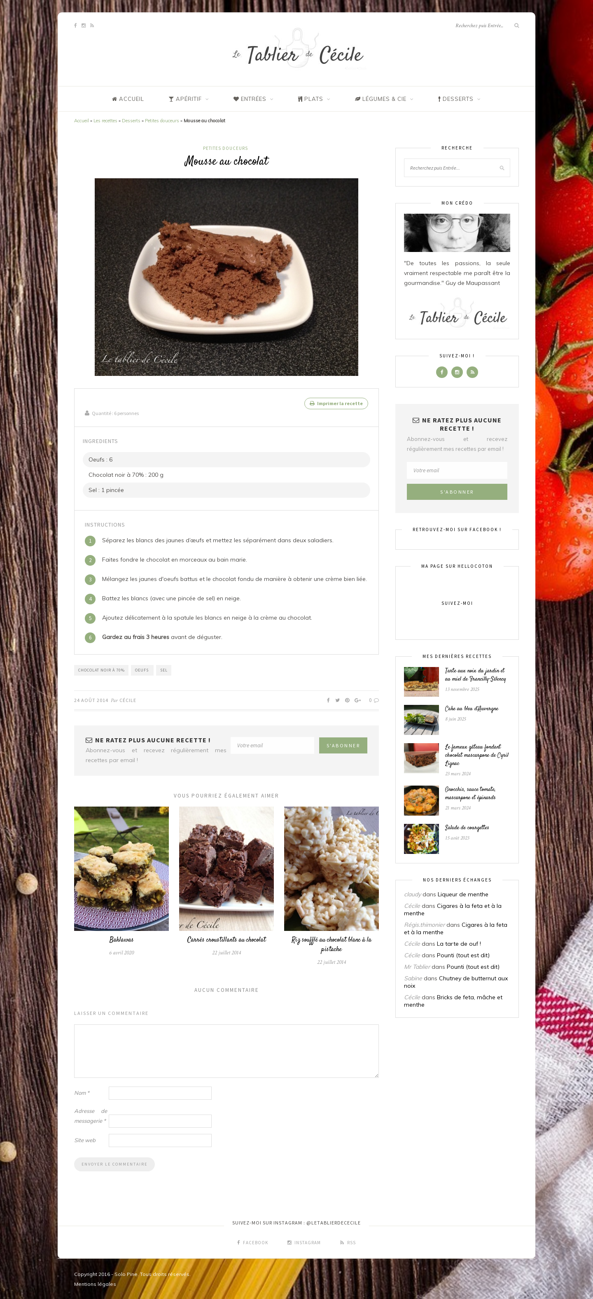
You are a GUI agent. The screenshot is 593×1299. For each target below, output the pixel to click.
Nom (81, 1092)
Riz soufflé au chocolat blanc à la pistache (331, 944)
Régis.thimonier (424, 924)
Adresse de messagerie (90, 1115)
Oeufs (142, 669)
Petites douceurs (162, 121)
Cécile (127, 699)
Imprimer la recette (336, 403)
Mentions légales (95, 1283)
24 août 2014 (91, 699)
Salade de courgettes (467, 828)
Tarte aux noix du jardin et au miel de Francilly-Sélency (475, 675)
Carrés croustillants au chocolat (226, 939)
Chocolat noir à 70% (101, 669)
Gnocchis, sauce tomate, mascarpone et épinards (470, 794)
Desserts (131, 121)
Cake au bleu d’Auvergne (471, 709)
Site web (85, 1139)
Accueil (81, 121)
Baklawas (122, 939)
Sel (164, 669)
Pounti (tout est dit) (463, 955)
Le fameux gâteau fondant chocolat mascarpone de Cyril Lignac (477, 755)
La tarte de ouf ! (459, 943)
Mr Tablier (417, 966)
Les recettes (105, 121)
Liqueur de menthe (463, 894)
